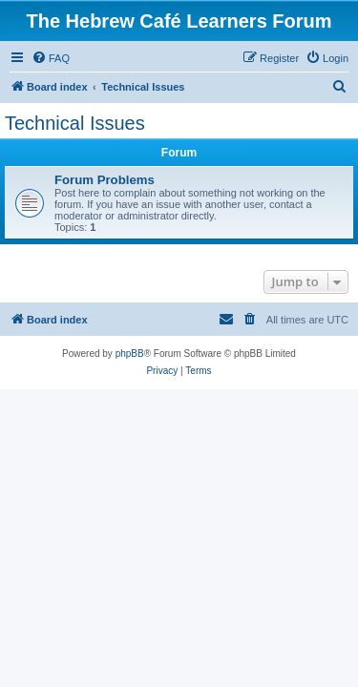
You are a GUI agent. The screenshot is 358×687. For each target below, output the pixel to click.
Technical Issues (75, 123)
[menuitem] (51, 58)
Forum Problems (104, 180)
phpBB (130, 353)
